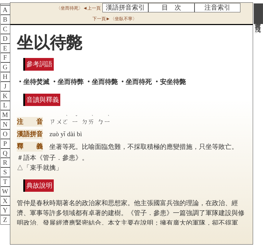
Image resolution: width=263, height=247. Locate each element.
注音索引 (217, 7)
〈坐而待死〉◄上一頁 (78, 8)
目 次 (171, 7)
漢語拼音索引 (125, 7)
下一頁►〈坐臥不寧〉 (114, 18)
